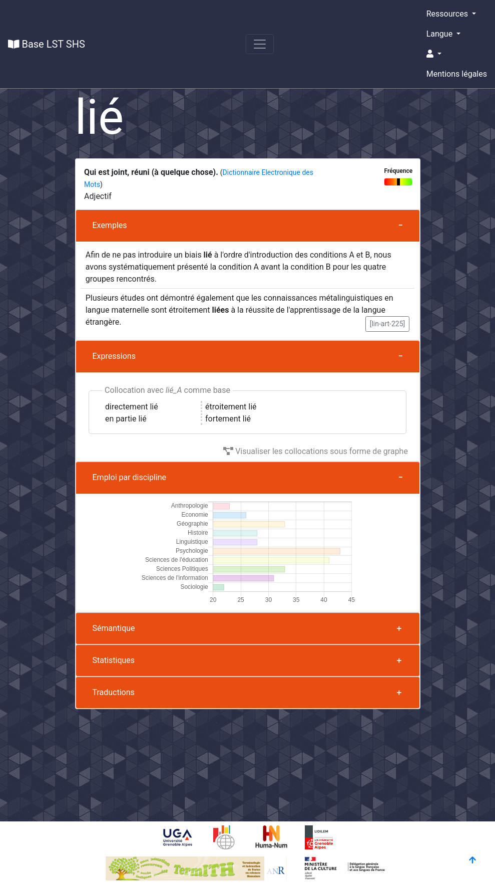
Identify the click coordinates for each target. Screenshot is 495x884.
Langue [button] (440, 34)
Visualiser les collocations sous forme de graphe (315, 451)
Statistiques (114, 660)
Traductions (114, 692)
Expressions (114, 356)
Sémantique (114, 628)
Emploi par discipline (130, 477)
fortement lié (228, 418)
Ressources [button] (448, 14)
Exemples (110, 225)
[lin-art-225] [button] (387, 324)
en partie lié (126, 418)
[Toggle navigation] (260, 44)
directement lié (131, 406)
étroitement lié (231, 406)
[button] (456, 54)
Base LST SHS (46, 44)
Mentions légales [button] (456, 74)
